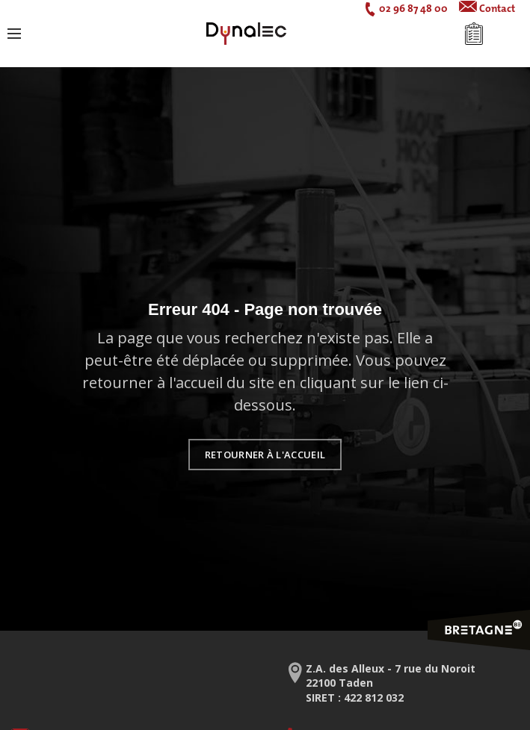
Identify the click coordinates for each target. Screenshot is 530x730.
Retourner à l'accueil (265, 454)
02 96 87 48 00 (413, 8)
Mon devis (474, 33)
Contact (497, 8)
